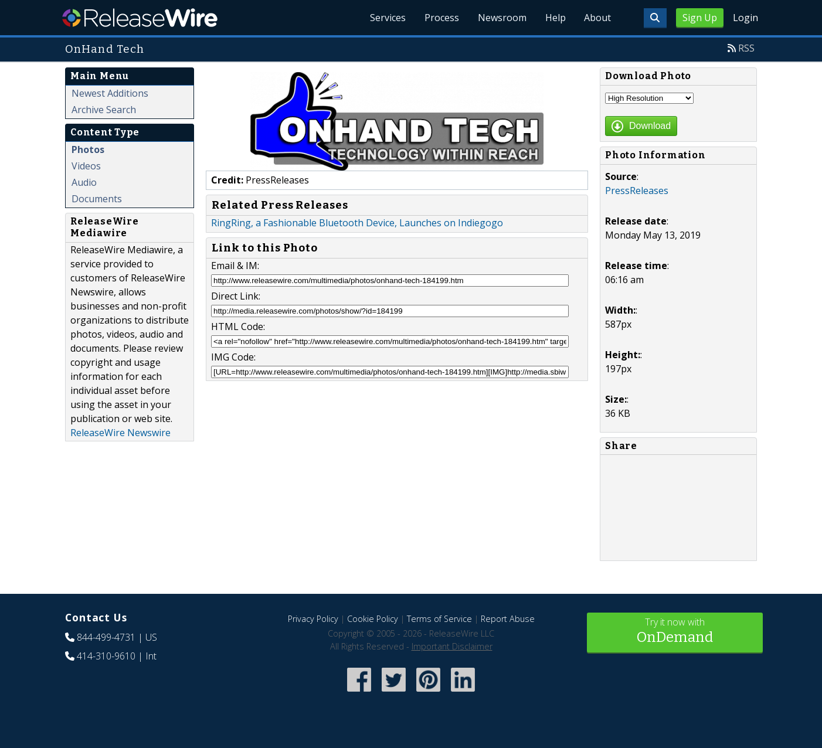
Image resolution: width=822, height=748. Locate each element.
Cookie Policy (372, 618)
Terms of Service (439, 618)
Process (441, 17)
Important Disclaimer (452, 646)
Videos (86, 165)
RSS (746, 48)
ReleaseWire (139, 17)
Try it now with (675, 632)
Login (745, 17)
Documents (97, 198)
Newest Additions (110, 93)
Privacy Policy (313, 618)
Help (555, 17)
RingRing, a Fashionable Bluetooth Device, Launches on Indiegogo (357, 222)
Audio (84, 182)
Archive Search (104, 109)
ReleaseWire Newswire (120, 432)
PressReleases (636, 190)
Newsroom (501, 17)
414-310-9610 (106, 656)
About (597, 17)
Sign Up (699, 17)
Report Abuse (508, 618)
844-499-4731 (106, 637)
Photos (88, 149)
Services (387, 17)
